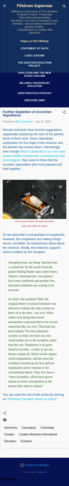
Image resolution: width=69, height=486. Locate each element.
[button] (64, 112)
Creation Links (34, 100)
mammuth (42, 472)
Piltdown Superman (34, 5)
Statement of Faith (34, 48)
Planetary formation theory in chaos (32, 399)
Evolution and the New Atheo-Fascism (34, 74)
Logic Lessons (34, 55)
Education (10, 441)
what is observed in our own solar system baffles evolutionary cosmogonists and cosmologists (34, 156)
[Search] (64, 7)
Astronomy (10, 427)
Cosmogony (29, 427)
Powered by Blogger (34, 465)
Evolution (26, 441)
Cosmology (47, 427)
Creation (9, 434)
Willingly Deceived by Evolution (34, 85)
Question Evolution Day (34, 93)
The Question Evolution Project (34, 64)
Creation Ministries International (38, 434)
